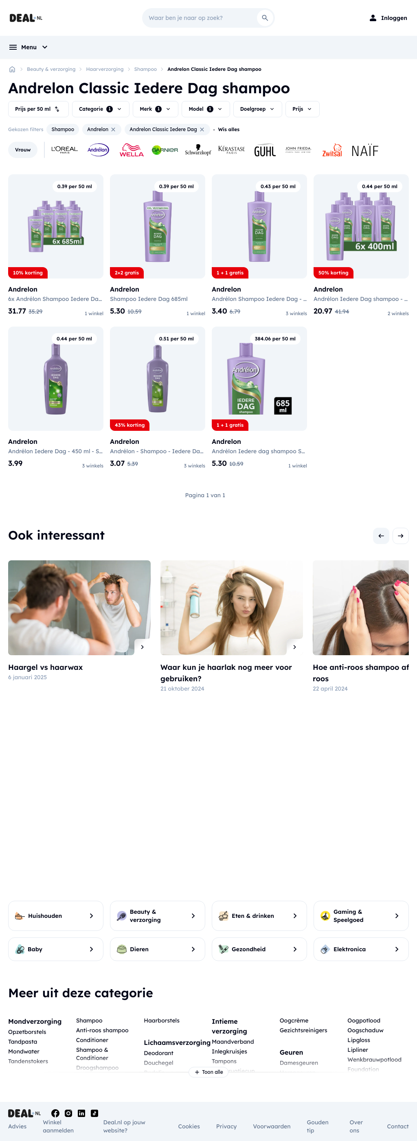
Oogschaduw (365, 1030)
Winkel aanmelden (58, 1126)
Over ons (356, 1126)
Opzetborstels (27, 1032)
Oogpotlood (363, 1020)
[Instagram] (68, 1113)
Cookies (189, 1126)
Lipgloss (358, 1040)
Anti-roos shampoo (102, 1030)
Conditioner (92, 1040)
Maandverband (233, 1041)
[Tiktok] (94, 1113)
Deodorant (158, 1053)
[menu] (29, 47)
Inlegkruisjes (229, 1051)
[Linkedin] (81, 1113)
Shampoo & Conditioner (92, 1054)
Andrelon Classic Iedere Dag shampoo (214, 69)
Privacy (226, 1126)
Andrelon (101, 129)
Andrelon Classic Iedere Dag (167, 129)
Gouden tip (318, 1126)
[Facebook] (55, 1113)
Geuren (291, 1052)
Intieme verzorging (229, 1026)
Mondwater (24, 1051)
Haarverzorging (104, 69)
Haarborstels (162, 1020)
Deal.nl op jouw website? (124, 1126)
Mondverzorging (34, 1021)
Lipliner (357, 1049)
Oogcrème (294, 1020)
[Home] (12, 69)
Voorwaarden (271, 1126)
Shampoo (145, 69)
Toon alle (208, 1072)
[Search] (265, 18)
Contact (398, 1126)
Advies (17, 1126)
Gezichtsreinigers (303, 1030)
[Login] (387, 18)
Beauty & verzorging (51, 69)
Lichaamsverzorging (177, 1042)
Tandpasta (22, 1041)
